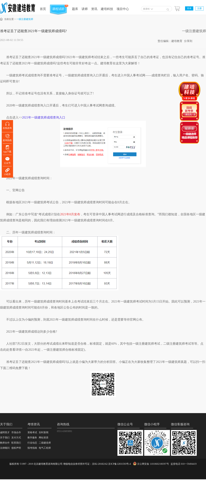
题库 (75, 9)
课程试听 (58, 9)
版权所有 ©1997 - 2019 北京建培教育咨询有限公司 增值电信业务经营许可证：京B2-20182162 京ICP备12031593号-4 (70, 464)
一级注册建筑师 (24, 19)
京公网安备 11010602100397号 (153, 464)
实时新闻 (43, 432)
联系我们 (16, 442)
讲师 (85, 9)
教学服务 (32, 437)
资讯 (94, 9)
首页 (43, 9)
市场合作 (16, 432)
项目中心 (123, 9)
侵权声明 (16, 448)
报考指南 (32, 448)
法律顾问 (5, 448)
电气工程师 (45, 448)
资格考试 (32, 432)
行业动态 (32, 442)
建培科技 (107, 9)
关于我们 (5, 437)
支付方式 (16, 437)
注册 (199, 8)
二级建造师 (45, 442)
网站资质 (43, 437)
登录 (189, 8)
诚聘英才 (5, 432)
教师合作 (5, 442)
